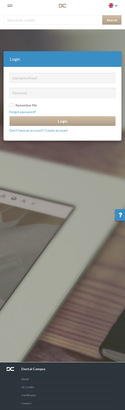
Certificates (28, 395)
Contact (26, 403)
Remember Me (24, 105)
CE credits (27, 387)
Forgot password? (22, 112)
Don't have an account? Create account (38, 130)
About (25, 379)
